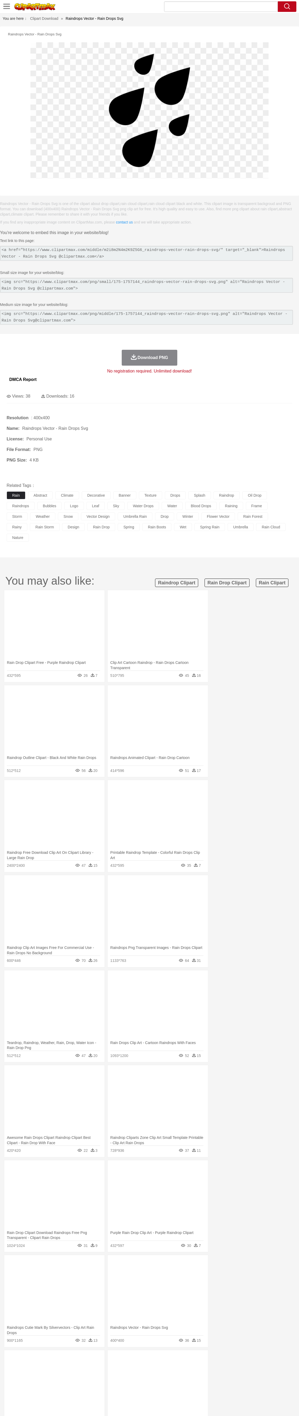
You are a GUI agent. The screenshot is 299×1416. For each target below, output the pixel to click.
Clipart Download (44, 18)
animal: (12, 1367)
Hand (244, 1375)
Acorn (26, 1359)
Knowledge (165, 1383)
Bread (218, 1391)
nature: (11, 1359)
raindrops (20, 506)
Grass (141, 1359)
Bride (48, 1375)
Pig (239, 1367)
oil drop (254, 495)
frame (256, 506)
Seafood (135, 1391)
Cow (93, 1367)
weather (43, 516)
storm (17, 516)
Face (220, 1375)
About (195, 1405)
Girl (176, 1375)
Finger (232, 1375)
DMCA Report (23, 379)
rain (16, 495)
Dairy (40, 1391)
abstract (40, 495)
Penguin (251, 1367)
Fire (103, 1359)
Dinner (181, 1391)
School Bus (136, 1383)
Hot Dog (247, 1391)
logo (74, 506)
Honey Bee (176, 1367)
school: (12, 1383)
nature (17, 537)
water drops (143, 506)
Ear (120, 1375)
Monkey (214, 1367)
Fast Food (80, 1391)
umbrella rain (135, 516)
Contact (247, 1405)
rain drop (101, 527)
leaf (95, 506)
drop (165, 516)
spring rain (209, 527)
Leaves (53, 1359)
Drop (246, 1359)
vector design (98, 516)
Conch (80, 1359)
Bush (224, 1359)
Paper (209, 1383)
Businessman (91, 1375)
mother (73, 1375)
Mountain (198, 1359)
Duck (112, 1367)
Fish (151, 1367)
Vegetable (152, 1391)
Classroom (70, 1383)
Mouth (209, 1375)
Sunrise (183, 1359)
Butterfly (56, 1367)
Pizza (194, 1391)
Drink (66, 1391)
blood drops (201, 506)
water (172, 506)
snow (68, 516)
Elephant (138, 1367)
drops (175, 495)
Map (150, 1383)
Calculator (252, 1383)
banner (125, 495)
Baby (37, 1375)
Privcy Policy (227, 1405)
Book (55, 1383)
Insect (192, 1367)
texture (150, 495)
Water (213, 1359)
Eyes (130, 1375)
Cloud (236, 1359)
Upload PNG (283, 1405)
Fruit (94, 1391)
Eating (205, 1391)
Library (181, 1383)
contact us (124, 222)
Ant (24, 1367)
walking (142, 1375)
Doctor (109, 1375)
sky (116, 506)
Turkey (276, 1367)
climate (67, 495)
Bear (34, 1367)
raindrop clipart (176, 582)
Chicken (80, 1367)
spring (128, 527)
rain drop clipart (227, 582)
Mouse (229, 1367)
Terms (209, 1405)
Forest (258, 1359)
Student (27, 1383)
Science (195, 1383)
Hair (167, 1375)
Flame (113, 1359)
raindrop (226, 495)
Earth (93, 1359)
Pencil (101, 1383)
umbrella (240, 527)
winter (187, 516)
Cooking (232, 1391)
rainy (17, 527)
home (156, 1375)
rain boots (157, 527)
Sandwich (119, 1391)
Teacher (43, 1383)
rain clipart (272, 582)
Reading (88, 1383)
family (60, 1375)
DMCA (263, 1405)
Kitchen (168, 1391)
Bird (44, 1367)
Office (221, 1383)
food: (10, 1391)
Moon (170, 1359)
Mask (26, 1375)
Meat (104, 1391)
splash (199, 495)
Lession (268, 1383)
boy (185, 1375)
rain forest (252, 516)
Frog (161, 1367)
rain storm (44, 527)
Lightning (155, 1359)
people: (12, 1375)
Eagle (124, 1367)
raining (231, 506)
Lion (203, 1367)
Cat (68, 1367)
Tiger (264, 1367)
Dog (103, 1367)
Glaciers (127, 1359)
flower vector (218, 516)
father (196, 1375)
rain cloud (271, 527)
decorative (96, 495)
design (73, 527)
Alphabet (235, 1383)
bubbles (49, 506)
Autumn (39, 1359)
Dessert (52, 1391)
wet (183, 527)
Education (117, 1383)
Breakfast (26, 1391)
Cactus (67, 1359)
